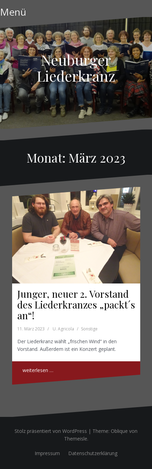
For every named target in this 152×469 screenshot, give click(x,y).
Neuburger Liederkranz (76, 67)
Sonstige (89, 329)
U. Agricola (63, 329)
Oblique (119, 431)
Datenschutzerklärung (92, 453)
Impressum (47, 453)
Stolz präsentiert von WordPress (51, 431)
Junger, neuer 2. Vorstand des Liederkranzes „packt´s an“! (76, 304)
